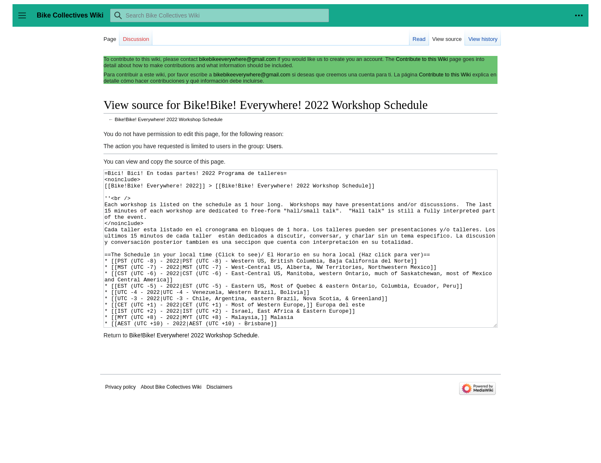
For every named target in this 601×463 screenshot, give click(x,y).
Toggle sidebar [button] (25, 19)
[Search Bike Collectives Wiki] (219, 15)
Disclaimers (219, 418)
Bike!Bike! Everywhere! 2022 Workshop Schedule (168, 119)
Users (274, 146)
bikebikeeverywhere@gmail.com (237, 59)
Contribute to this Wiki (422, 59)
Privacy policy (120, 418)
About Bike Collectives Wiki (171, 418)
